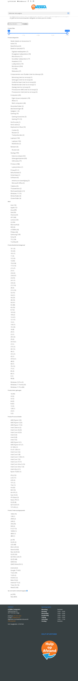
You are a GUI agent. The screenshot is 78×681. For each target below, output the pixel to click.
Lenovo (14, 220)
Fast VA (14, 495)
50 (13, 302)
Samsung (15, 235)
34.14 (13, 342)
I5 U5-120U (15, 450)
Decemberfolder (17, 106)
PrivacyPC (15, 170)
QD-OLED (15, 505)
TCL (13, 239)
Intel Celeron (16, 428)
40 (12, 352)
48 (12, 361)
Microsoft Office (18, 183)
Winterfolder (16, 196)
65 (13, 307)
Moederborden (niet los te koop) (24, 85)
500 (13, 526)
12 (12, 406)
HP (13, 217)
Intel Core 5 (15, 455)
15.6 (13, 263)
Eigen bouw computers (21, 98)
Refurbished (16, 173)
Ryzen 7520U (16, 472)
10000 (14, 531)
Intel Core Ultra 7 (17, 467)
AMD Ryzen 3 (16, 420)
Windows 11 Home (18, 385)
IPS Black (15, 497)
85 (12, 371)
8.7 (12, 310)
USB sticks (17, 161)
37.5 (13, 347)
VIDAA (14, 578)
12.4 (13, 317)
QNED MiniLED (17, 564)
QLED (14, 559)
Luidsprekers (17, 64)
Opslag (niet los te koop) (21, 87)
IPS (13, 475)
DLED (13, 542)
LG (13, 222)
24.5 (13, 283)
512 (14, 529)
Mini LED (15, 547)
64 (12, 401)
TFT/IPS (14, 507)
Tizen (14, 573)
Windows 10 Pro (17, 382)
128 (13, 409)
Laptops (15, 138)
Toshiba (14, 242)
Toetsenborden (18, 135)
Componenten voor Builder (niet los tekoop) (27, 74)
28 (12, 288)
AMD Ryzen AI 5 (17, 445)
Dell (13, 212)
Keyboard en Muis (18, 127)
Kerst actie (15, 125)
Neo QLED (15, 552)
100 (13, 315)
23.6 (13, 273)
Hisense (14, 215)
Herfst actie (15, 122)
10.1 (13, 249)
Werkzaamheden (18, 191)
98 (12, 378)
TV (14, 69)
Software (15, 178)
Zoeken (25, 24)
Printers (15, 164)
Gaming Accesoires (19, 117)
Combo (15, 130)
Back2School (16, 46)
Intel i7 (14, 440)
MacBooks (16, 144)
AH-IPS (14, 492)
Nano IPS (15, 500)
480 (13, 536)
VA (13, 488)
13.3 (13, 258)
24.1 (13, 280)
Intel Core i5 (16, 432)
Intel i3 (14, 435)
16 (12, 329)
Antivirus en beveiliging (21, 181)
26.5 (13, 337)
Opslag (15, 153)
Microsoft (15, 225)
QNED (14, 562)
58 (12, 364)
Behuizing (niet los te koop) (22, 77)
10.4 (13, 251)
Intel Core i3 (16, 430)
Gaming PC (17, 119)
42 (12, 356)
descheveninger (17, 109)
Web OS (14, 580)
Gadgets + (15, 111)
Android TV (15, 583)
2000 (13, 519)
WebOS (14, 587)
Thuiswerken (16, 189)
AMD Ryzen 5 (16, 423)
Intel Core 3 (15, 452)
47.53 (13, 359)
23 (12, 271)
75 (13, 366)
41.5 (13, 354)
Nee (14, 597)
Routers (15, 150)
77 (12, 369)
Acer (13, 205)
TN (13, 485)
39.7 (13, 349)
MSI (13, 227)
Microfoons (17, 56)
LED (13, 480)
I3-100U (14, 447)
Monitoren (17, 66)
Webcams (16, 71)
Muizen (15, 133)
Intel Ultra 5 (16, 469)
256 (13, 524)
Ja (13, 540)
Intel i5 (14, 437)
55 (13, 305)
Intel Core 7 (15, 459)
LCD (13, 478)
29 (12, 339)
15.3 (13, 327)
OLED (13, 502)
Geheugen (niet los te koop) (22, 80)
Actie (14, 44)
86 (12, 374)
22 (12, 334)
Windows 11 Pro (17, 387)
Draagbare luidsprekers (21, 54)
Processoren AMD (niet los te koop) (25, 90)
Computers (16, 95)
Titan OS (15, 585)
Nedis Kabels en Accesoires (21, 41)
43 (13, 298)
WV (13, 490)
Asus (14, 210)
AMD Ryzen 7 (16, 425)
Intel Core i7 (16, 462)
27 (13, 285)
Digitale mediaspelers (20, 52)
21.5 (13, 268)
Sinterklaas (15, 175)
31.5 (13, 290)
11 (12, 256)
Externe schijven (18, 156)
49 (13, 300)
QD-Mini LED (16, 557)
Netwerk (14, 147)
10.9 (13, 312)
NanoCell (15, 550)
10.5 (13, 253)
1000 (14, 514)
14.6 (13, 325)
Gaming (15, 114)
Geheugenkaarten (19, 158)
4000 (13, 534)
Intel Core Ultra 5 (18, 464)
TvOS (13, 575)
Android (14, 568)
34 (13, 295)
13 (12, 322)
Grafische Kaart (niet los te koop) (24, 82)
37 (12, 344)
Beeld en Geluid (18, 48)
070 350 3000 (12, 1)
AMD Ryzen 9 (16, 442)
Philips (14, 232)
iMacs (15, 101)
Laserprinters (17, 167)
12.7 (13, 320)
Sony (13, 237)
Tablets (14, 186)
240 (13, 521)
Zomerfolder (16, 198)
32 (13, 293)
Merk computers (19, 103)
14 (13, 261)
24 (13, 278)
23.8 (13, 276)
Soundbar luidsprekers (21, 59)
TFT (13, 483)
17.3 (13, 266)
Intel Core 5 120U (17, 457)
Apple (14, 208)
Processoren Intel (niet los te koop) (24, 92)
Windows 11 (16, 193)
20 (12, 332)
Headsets (17, 61)
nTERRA (15, 230)
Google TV (15, 570)
